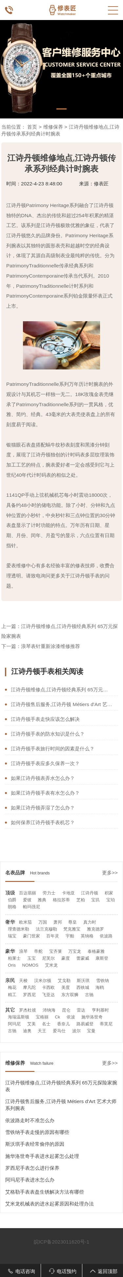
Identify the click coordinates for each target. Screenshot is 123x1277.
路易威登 (84, 1023)
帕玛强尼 (31, 906)
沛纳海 (49, 1010)
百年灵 (52, 935)
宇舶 (70, 935)
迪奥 (27, 1030)
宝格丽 (42, 1017)
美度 (65, 987)
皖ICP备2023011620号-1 (62, 1242)
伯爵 (12, 899)
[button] (61, 109)
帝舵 (38, 951)
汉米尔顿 (42, 980)
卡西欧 (48, 987)
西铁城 (82, 987)
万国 (42, 922)
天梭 (23, 980)
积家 (109, 892)
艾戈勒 (64, 980)
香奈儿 (63, 1023)
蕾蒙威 (82, 958)
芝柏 (80, 899)
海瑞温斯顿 (18, 1017)
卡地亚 (68, 892)
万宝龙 (74, 951)
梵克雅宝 (71, 929)
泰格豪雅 (96, 951)
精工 (12, 994)
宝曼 (91, 1030)
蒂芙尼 (106, 1023)
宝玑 (95, 899)
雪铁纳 (102, 980)
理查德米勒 (18, 929)
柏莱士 (14, 958)
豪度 (65, 958)
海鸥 (99, 987)
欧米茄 (25, 922)
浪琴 (23, 951)
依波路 (106, 935)
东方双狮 (69, 994)
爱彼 (27, 899)
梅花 (12, 987)
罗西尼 (29, 994)
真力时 (89, 922)
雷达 (81, 1010)
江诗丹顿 (89, 892)
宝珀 (110, 899)
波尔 (76, 1030)
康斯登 (101, 958)
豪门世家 (31, 935)
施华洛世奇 (92, 1017)
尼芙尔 (48, 958)
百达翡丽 (27, 892)
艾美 (31, 1023)
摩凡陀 (29, 987)
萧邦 (57, 922)
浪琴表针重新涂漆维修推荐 (50, 646)
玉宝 (31, 958)
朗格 (12, 906)
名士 (46, 1023)
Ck (57, 1017)
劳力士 (49, 892)
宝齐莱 (55, 951)
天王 (42, 1030)
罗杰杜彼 (27, 1010)
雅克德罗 (95, 929)
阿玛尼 (14, 1023)
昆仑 (66, 1010)
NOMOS (30, 965)
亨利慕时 (100, 1010)
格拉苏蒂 (61, 899)
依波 (71, 1017)
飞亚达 (48, 994)
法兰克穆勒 (46, 929)
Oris (12, 965)
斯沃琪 (83, 980)
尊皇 (72, 922)
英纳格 (87, 935)
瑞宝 (12, 935)
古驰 (89, 994)
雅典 (42, 899)
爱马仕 (59, 1030)
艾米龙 (51, 965)
